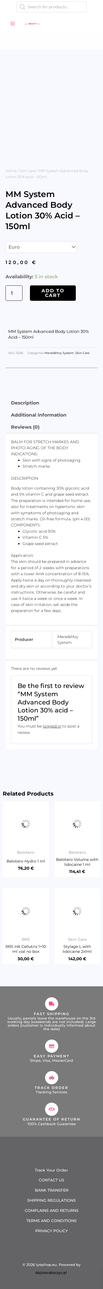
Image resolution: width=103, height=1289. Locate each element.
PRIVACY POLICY (51, 1230)
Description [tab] (25, 403)
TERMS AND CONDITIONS (51, 1220)
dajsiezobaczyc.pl (51, 1272)
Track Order (51, 1087)
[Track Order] (51, 1077)
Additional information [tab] (38, 415)
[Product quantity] (14, 293)
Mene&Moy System (59, 353)
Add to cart (52, 293)
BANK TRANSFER (51, 1190)
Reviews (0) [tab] (25, 427)
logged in (52, 726)
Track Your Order (51, 1170)
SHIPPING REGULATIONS (51, 1200)
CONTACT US (51, 1180)
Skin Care (28, 171)
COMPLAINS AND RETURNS (52, 1210)
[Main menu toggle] (13, 24)
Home (11, 171)
